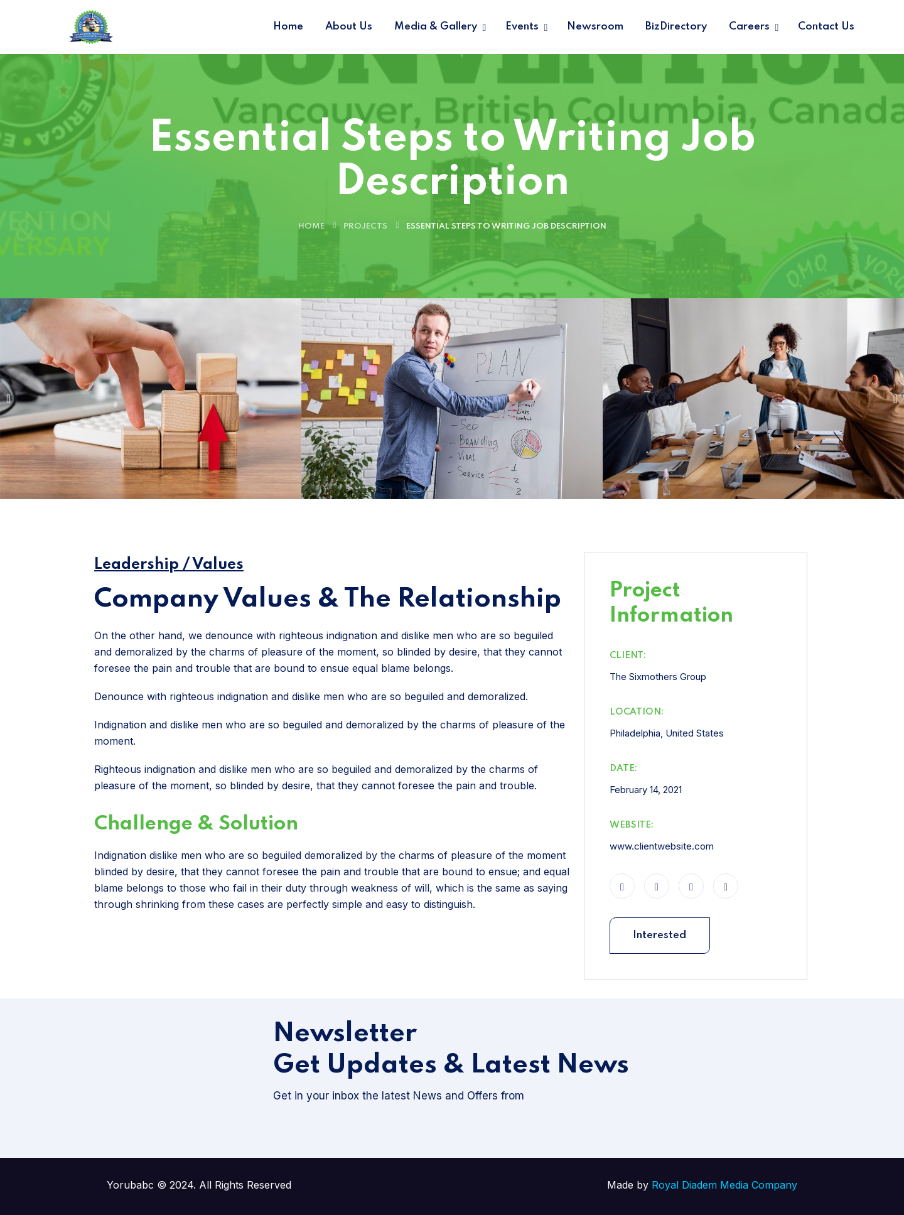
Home (311, 226)
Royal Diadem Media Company (724, 1185)
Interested (659, 935)
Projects (365, 226)
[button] (8, 398)
